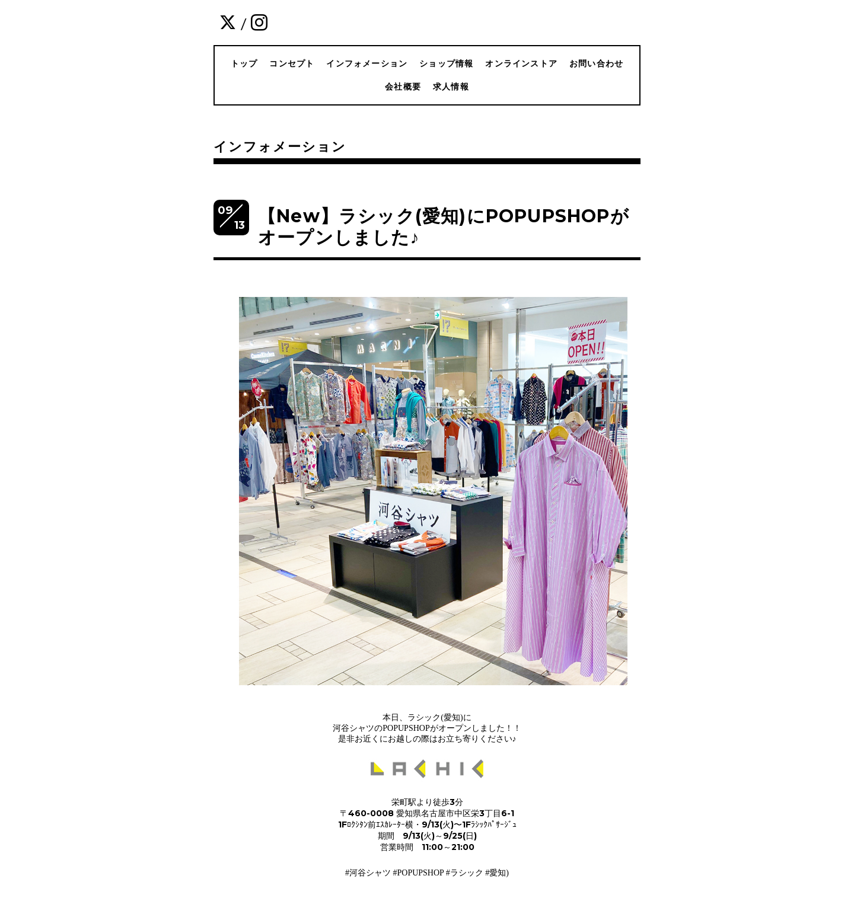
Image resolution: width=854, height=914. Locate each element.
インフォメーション (366, 63)
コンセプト (291, 63)
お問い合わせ (596, 63)
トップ (244, 63)
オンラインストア (521, 63)
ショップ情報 (446, 63)
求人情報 (451, 86)
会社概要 (403, 86)
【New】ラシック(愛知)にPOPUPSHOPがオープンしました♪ (443, 226)
